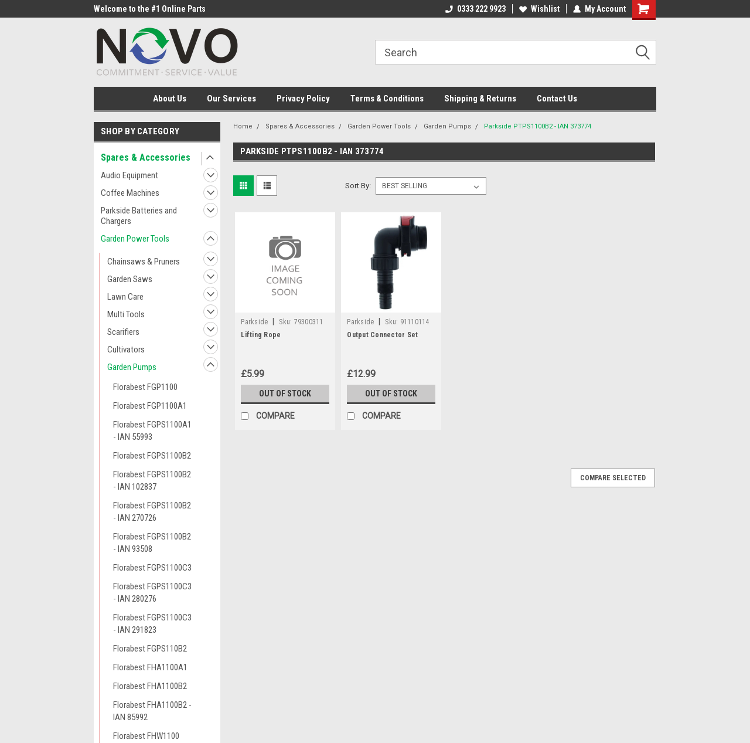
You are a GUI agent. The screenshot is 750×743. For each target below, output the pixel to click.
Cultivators (126, 349)
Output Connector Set (382, 335)
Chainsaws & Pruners (143, 261)
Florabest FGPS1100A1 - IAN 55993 (152, 430)
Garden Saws (129, 279)
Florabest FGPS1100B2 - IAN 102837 (152, 480)
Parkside (254, 322)
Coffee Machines (130, 193)
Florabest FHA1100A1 (150, 667)
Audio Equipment (129, 175)
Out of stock (285, 393)
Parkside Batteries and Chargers (139, 215)
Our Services (231, 98)
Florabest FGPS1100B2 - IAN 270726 (152, 511)
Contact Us (557, 98)
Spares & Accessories (145, 157)
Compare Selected (613, 478)
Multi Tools (126, 314)
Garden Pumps (131, 367)
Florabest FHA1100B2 (150, 686)
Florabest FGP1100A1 (150, 406)
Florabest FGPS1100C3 (152, 567)
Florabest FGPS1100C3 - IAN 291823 (152, 623)
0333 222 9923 (475, 8)
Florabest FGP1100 (145, 387)
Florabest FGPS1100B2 (152, 455)
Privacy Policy (303, 98)
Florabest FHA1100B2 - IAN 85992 (152, 711)
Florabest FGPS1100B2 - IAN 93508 (152, 542)
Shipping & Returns (480, 98)
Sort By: (358, 185)
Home (243, 126)
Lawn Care (125, 296)
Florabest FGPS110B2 (150, 648)
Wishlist (539, 8)
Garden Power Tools (135, 238)
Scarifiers (123, 332)
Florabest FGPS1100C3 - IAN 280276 (152, 592)
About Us (169, 98)
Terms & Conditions (387, 98)
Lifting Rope (261, 335)
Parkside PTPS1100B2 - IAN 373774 (537, 126)
